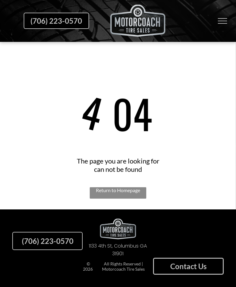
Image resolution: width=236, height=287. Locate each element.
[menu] (222, 21)
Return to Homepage (118, 190)
